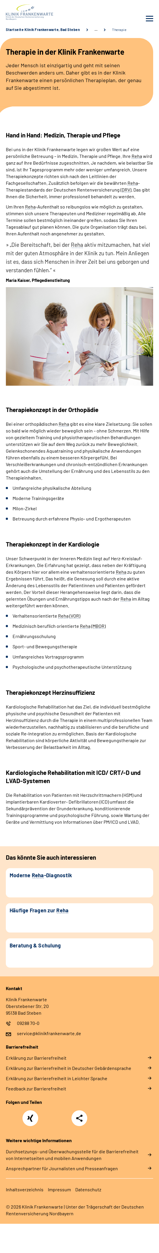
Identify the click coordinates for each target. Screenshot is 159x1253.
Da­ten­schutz (88, 1189)
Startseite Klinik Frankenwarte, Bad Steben (43, 29)
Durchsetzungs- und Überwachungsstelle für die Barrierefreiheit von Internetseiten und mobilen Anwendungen (72, 1155)
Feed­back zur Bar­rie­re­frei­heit (36, 1088)
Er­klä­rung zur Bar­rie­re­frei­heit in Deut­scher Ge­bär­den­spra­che (68, 1068)
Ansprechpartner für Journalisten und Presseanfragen (62, 1168)
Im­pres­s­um (59, 1189)
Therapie (119, 29)
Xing (30, 1115)
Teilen (79, 1118)
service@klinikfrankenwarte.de (49, 1033)
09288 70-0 (28, 1023)
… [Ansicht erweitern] (96, 29)
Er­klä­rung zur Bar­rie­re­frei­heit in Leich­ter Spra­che (56, 1078)
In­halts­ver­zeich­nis (24, 1189)
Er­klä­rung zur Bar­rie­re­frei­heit (36, 1058)
